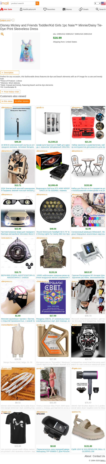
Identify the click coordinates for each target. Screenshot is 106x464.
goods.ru (40, 107)
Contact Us (99, 456)
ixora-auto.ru (6, 238)
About (88, 456)
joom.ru (75, 281)
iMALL (103, 460)
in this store (7, 101)
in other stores (22, 101)
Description (7, 72)
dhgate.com (76, 325)
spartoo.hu (76, 412)
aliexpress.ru (6, 107)
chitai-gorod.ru (43, 281)
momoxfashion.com (9, 325)
